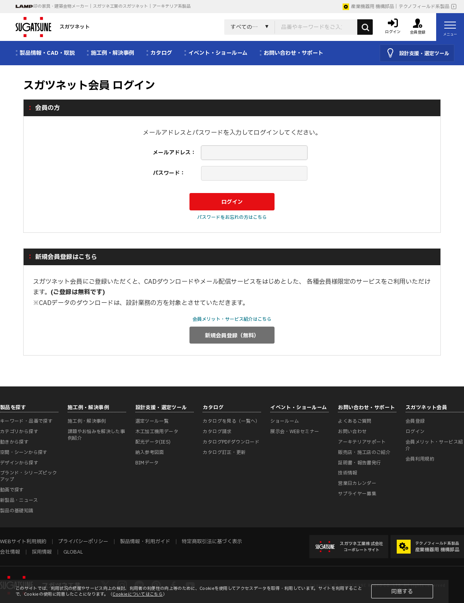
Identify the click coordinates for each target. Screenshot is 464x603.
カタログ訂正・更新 (224, 452)
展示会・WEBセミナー (294, 431)
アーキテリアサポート (362, 442)
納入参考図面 (149, 452)
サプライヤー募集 (357, 493)
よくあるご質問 (355, 421)
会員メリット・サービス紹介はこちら (232, 319)
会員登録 (415, 421)
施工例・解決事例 (87, 421)
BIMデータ (147, 462)
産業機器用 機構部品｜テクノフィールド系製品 (396, 6)
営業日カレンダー (357, 483)
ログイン (415, 431)
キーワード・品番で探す (26, 421)
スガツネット (52, 27)
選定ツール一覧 (152, 421)
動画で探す (12, 489)
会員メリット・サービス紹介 (434, 445)
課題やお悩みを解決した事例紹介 (96, 435)
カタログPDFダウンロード (231, 442)
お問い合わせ (352, 431)
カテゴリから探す (19, 431)
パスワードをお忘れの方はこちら (232, 217)
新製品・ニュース (19, 500)
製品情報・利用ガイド (145, 541)
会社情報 (10, 552)
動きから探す (14, 442)
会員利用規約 (420, 459)
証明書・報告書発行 (359, 462)
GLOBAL (73, 552)
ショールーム (284, 421)
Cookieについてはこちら (138, 594)
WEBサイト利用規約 (23, 541)
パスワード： (169, 173)
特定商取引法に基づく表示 (212, 541)
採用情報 (42, 552)
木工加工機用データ (156, 431)
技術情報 (347, 472)
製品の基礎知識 (17, 510)
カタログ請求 (217, 431)
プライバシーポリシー (83, 541)
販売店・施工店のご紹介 (364, 452)
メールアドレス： (174, 153)
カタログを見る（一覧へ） (231, 421)
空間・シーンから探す (24, 452)
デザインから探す (19, 462)
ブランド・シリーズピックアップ (28, 476)
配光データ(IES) (153, 442)
